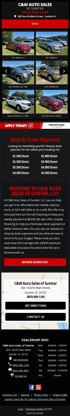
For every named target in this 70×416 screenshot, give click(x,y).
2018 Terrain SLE (51, 87)
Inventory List (10, 394)
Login (20, 409)
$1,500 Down (21, 156)
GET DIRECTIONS (35, 306)
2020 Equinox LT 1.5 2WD (18, 116)
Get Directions (20, 359)
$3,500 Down (21, 167)
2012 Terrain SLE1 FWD (18, 87)
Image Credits (60, 394)
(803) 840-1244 (35, 11)
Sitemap (25, 394)
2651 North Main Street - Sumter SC (35, 16)
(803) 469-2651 (21, 370)
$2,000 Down (49, 156)
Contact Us (21, 376)
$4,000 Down (49, 167)
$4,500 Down (21, 173)
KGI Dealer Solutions (35, 409)
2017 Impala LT (52, 58)
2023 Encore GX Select (51, 116)
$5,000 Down (49, 173)
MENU (35, 23)
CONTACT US (35, 317)
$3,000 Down (49, 161)
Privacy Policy (41, 394)
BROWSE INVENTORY (35, 262)
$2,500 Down (21, 161)
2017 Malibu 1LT (18, 58)
